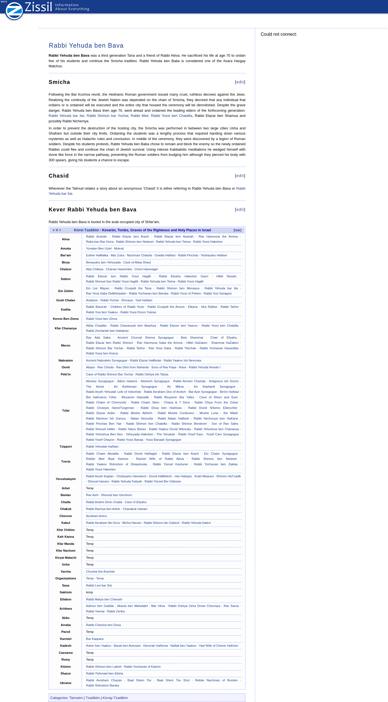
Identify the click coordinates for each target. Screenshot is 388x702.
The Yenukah (165, 434)
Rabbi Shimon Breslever (189, 423)
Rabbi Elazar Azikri (100, 413)
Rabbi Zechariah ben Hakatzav (107, 330)
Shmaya (127, 300)
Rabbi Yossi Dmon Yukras (138, 312)
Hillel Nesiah (226, 276)
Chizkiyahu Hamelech (131, 476)
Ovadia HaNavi (165, 255)
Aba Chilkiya (94, 269)
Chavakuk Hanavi (135, 508)
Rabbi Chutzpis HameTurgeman (110, 407)
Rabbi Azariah (96, 236)
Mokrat (119, 248)
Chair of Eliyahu (223, 337)
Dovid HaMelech (160, 476)
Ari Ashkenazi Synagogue (135, 386)
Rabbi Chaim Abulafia (102, 453)
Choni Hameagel (146, 269)
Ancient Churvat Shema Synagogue (146, 337)
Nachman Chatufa (139, 255)
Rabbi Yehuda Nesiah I (204, 367)
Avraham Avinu (96, 516)
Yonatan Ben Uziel (99, 248)
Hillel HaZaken (196, 342)
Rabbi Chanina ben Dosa (103, 625)
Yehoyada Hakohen (139, 434)
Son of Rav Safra (225, 423)
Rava (182, 367)
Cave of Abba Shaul (137, 262)
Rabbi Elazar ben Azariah (173, 236)
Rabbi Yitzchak (185, 348)
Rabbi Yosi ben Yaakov (102, 312)
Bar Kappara (94, 638)
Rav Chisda (105, 367)
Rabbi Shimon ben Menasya (177, 288)
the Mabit (231, 413)
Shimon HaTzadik (228, 476)
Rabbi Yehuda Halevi (196, 522)
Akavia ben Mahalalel (132, 605)
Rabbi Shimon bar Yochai (107, 116)
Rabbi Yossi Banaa (130, 439)
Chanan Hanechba (119, 269)
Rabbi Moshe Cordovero (176, 413)
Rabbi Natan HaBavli (173, 418)
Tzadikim (93, 698)
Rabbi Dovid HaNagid (140, 453)
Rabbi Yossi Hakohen (208, 241)
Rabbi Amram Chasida (189, 381)
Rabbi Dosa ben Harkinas (161, 407)
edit (240, 82)
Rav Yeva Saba (160, 348)
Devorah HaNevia (155, 645)
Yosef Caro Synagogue (222, 434)
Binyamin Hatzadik (135, 397)
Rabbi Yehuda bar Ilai (66, 116)
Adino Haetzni (127, 381)
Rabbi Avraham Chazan (104, 680)
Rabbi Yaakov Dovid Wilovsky (170, 429)
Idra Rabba (209, 306)
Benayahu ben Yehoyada (103, 262)
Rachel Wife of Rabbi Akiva (160, 458)
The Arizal (95, 386)
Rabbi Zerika (116, 611)
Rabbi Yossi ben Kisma (102, 353)
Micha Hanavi (131, 522)
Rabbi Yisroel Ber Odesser (162, 481)
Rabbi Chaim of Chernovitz (106, 402)
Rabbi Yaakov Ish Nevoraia (182, 360)
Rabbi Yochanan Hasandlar (219, 348)
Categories (58, 698)
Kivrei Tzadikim (86, 230)
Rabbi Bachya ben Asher (103, 508)
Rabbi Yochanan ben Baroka (148, 293)
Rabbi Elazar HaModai (145, 360)
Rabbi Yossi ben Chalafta (171, 116)
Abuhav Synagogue (100, 381)
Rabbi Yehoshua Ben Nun (104, 434)
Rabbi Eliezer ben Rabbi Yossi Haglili (118, 276)
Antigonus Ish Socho (224, 381)
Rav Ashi (92, 495)
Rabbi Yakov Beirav (132, 429)
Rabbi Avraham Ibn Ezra (103, 522)
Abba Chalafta (96, 325)
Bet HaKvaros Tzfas (101, 397)
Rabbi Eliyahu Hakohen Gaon (183, 276)
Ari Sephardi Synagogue (214, 386)
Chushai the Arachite (100, 571)
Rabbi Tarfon (230, 306)
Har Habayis (183, 476)
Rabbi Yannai (95, 611)
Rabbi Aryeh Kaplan (99, 476)
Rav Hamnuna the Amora (218, 236)
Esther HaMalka (97, 255)
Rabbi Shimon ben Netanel (134, 241)
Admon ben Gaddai (100, 605)
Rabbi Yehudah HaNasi (102, 446)
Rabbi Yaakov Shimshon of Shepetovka (116, 464)
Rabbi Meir (139, 116)
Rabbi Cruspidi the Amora (165, 306)
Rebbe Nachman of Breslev (216, 680)
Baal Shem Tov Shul (173, 680)
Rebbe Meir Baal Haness (107, 458)
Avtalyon (92, 300)
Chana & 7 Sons (177, 402)
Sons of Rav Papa (163, 367)
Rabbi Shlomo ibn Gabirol (161, 522)
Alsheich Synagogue (155, 381)
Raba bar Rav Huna (99, 241)
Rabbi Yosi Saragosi (218, 293)
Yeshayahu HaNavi (214, 255)
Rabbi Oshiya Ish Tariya (152, 374)
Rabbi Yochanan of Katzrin (142, 666)
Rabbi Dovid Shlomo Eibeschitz (212, 407)
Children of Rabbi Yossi (127, 306)
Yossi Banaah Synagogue (163, 439)
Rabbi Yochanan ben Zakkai (216, 464)
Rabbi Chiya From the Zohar (216, 402)
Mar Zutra (117, 255)
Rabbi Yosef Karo (190, 434)
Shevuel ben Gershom (116, 495)
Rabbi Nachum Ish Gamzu (106, 418)
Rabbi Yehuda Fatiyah (127, 481)
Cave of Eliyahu (135, 502)
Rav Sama (231, 605)
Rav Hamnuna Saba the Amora (160, 342)
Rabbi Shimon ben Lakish (103, 666)
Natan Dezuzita (142, 418)
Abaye (90, 367)
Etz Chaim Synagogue (221, 453)
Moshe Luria (209, 413)
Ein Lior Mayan (97, 288)
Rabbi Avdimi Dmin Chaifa (104, 502)
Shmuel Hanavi (98, 481)
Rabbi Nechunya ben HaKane (216, 418)
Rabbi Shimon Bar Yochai (104, 348)
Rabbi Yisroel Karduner (170, 464)
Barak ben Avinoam (127, 645)
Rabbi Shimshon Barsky (102, 685)
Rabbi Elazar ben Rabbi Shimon (109, 342)
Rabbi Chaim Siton (145, 402)
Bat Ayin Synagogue (203, 391)
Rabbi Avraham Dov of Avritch (165, 391)
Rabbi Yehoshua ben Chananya (216, 429)
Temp (90, 578)
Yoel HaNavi (143, 300)
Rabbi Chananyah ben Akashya (133, 325)
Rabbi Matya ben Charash (104, 599)
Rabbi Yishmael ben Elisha (104, 673)
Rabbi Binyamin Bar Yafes (174, 397)
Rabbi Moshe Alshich (136, 413)
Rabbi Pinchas (188, 255)
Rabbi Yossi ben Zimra (101, 318)
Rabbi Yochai (109, 300)
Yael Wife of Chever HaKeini (218, 645)
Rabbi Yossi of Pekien (186, 293)
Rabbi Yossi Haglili (191, 281)
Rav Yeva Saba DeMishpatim (106, 293)
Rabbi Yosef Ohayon (100, 439)
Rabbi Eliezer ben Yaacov (179, 325)
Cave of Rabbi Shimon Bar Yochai (109, 374)
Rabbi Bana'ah (96, 306)
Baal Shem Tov (140, 680)
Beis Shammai (192, 337)
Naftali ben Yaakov (183, 645)
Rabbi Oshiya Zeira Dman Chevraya (194, 605)
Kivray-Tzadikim (115, 698)
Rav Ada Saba (98, 337)
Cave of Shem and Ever (218, 397)
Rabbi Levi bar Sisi (99, 585)
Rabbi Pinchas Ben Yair (103, 423)
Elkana (193, 306)
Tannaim (76, 698)
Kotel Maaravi (204, 476)
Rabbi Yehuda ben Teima (173, 241)
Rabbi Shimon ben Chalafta (146, 423)
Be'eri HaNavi (229, 391)
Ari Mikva (175, 386)
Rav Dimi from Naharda (132, 367)
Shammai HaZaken (224, 342)
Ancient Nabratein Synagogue (106, 360)
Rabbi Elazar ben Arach (130, 236)
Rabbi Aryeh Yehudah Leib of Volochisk (113, 391)
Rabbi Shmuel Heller (100, 429)
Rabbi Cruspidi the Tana (133, 288)
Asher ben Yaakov (98, 645)
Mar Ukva (158, 605)
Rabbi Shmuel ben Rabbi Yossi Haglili (112, 281)
